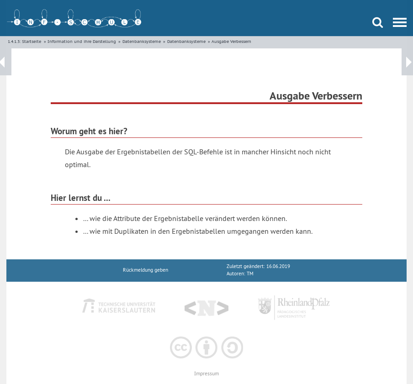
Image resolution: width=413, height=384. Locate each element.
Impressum (206, 374)
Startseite (31, 41)
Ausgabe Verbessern (231, 41)
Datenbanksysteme (141, 41)
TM (250, 274)
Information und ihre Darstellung (82, 41)
